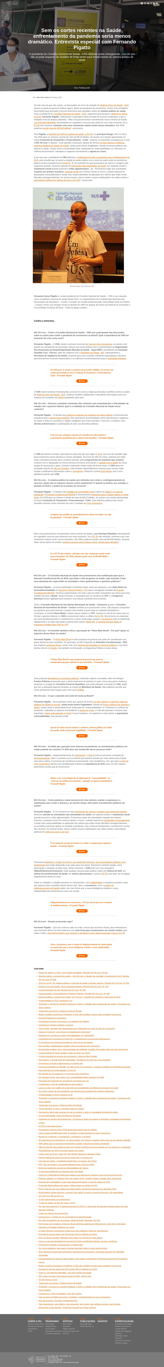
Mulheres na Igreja (121, 1343)
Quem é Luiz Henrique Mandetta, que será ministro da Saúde (64, 1273)
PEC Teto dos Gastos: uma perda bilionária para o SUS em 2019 (66, 1165)
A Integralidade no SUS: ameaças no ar (55, 1001)
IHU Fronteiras (50, 1329)
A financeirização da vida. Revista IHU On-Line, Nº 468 (62, 990)
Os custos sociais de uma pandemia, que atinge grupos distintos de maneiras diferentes (76, 1091)
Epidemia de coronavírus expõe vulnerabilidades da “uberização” (66, 1035)
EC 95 (37, 125)
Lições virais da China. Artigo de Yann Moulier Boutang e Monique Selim (69, 1154)
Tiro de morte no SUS (47, 1280)
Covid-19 (66, 163)
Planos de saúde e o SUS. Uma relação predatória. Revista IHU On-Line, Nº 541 (73, 973)
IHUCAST (66, 1333)
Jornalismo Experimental (71, 1331)
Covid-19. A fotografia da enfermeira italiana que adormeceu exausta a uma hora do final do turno (80, 1175)
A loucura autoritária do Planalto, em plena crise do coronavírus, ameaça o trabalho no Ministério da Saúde (84, 1067)
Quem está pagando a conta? (58, 713)
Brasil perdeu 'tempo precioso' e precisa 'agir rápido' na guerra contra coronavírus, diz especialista (80, 1192)
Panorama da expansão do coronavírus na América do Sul (63, 1081)
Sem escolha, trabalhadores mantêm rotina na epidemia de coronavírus (69, 1046)
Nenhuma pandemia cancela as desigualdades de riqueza (63, 1168)
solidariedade (96, 882)
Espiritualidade (124, 1321)
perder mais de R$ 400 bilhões (57, 128)
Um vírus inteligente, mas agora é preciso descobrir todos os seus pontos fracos (72, 1248)
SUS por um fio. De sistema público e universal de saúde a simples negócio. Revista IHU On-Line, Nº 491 (83, 983)
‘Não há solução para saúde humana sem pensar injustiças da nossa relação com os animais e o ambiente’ (84, 1147)
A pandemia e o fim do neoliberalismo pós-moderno (60, 1084)
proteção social (72, 172)
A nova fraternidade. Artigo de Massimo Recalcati (59, 1116)
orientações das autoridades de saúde (88, 166)
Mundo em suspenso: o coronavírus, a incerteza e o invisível (64, 1137)
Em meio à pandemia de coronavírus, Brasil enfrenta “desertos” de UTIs (69, 1220)
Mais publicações (86, 1324)
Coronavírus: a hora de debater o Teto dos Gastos (60, 1294)
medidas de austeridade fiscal (80, 492)
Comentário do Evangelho (123, 1324)
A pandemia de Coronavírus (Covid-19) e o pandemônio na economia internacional (74, 1039)
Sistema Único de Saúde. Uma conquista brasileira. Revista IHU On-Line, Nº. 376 (73, 987)
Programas (52, 1321)
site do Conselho (61, 468)
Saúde (61, 397)
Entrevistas (66, 1326)
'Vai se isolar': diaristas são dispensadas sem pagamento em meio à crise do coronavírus (76, 1029)
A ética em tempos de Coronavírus (53, 1213)
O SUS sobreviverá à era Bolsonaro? (54, 1199)
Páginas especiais (69, 1329)
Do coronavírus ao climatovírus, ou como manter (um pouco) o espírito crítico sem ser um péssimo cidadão (84, 1140)
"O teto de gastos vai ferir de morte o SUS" (56, 1203)
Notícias (68, 1321)
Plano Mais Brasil (63, 639)
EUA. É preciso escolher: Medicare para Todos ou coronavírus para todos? (70, 1238)
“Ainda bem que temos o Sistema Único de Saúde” (60, 1011)
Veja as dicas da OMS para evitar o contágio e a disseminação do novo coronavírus (74, 1133)
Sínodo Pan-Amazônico (123, 1340)
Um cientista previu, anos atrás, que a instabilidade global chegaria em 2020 (71, 1077)
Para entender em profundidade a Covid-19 (57, 1070)
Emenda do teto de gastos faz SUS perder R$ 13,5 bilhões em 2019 (67, 1234)
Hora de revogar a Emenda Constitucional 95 (57, 1301)
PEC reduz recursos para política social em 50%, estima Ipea (64, 1276)
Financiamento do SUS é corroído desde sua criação (61, 1151)
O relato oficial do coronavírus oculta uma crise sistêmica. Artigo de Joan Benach (73, 1231)
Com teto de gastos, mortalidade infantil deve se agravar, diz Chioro (67, 1161)
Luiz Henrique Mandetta (45, 122)
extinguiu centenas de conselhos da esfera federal (89, 415)
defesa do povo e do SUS (57, 832)
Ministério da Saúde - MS (92, 353)
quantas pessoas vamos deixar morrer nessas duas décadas (90, 542)
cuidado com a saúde (108, 463)
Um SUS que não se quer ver (51, 1196)
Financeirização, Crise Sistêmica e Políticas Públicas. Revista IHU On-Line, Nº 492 (74, 994)
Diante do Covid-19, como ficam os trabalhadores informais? (64, 1032)
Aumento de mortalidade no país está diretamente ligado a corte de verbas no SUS (74, 1182)
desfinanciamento (42, 758)
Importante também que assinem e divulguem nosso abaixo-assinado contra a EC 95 (86, 933)
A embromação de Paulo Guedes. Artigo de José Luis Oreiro (64, 1053)
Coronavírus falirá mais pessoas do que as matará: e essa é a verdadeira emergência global (78, 1112)
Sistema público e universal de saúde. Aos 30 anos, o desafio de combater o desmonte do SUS (79, 997)
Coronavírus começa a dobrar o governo (55, 1025)
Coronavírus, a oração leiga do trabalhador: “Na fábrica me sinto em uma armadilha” (74, 1060)
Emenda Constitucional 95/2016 (60, 495)
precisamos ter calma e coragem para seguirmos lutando (101, 812)
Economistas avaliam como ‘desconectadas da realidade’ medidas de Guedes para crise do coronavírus (83, 1049)
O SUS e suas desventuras (50, 1126)
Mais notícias (67, 1324)
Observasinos (49, 1324)
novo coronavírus (94, 503)
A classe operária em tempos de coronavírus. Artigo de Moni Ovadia (67, 1056)
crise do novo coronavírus (100, 344)
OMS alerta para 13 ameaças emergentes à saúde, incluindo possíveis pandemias (73, 1144)
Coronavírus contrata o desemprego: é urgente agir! (60, 1063)
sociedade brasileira (117, 358)
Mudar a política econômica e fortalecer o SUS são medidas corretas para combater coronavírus (79, 1014)
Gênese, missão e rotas (36, 1324)
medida (80, 690)
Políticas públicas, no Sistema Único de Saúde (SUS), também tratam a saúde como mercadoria (79, 1178)
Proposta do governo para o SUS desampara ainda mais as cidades (67, 1130)
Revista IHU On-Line (87, 1326)
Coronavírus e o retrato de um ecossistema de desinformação (65, 1217)
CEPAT (30, 1331)
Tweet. (82, 381)
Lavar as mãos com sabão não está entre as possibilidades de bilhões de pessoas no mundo (78, 1088)
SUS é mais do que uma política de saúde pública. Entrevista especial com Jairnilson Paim (77, 1189)
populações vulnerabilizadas (117, 820)
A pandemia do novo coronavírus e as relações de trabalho (63, 1021)
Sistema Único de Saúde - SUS (114, 105)
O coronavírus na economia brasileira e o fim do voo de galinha (65, 1042)
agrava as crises (86, 710)
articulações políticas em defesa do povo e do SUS (57, 180)
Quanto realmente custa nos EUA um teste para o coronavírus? (65, 1158)
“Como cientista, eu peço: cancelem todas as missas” (61, 1109)
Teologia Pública (50, 1326)
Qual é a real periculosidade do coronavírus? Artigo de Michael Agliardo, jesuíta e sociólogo (77, 1241)
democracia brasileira (60, 418)
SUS (100, 454)
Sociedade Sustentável (52, 1333)
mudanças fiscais (54, 645)
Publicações (87, 1321)
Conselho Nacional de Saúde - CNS (70, 114)
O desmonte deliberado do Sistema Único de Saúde (60, 1172)
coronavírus (78, 471)
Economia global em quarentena (52, 1018)
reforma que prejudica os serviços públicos (97, 645)
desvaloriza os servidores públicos (63, 678)
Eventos (102, 1321)
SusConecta (105, 471)
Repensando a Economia (53, 1331)
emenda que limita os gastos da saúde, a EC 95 (70, 134)
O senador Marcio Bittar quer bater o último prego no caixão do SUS (67, 1185)
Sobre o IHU (34, 1321)
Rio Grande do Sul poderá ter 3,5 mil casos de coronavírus (63, 1074)
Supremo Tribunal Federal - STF (73, 590)
